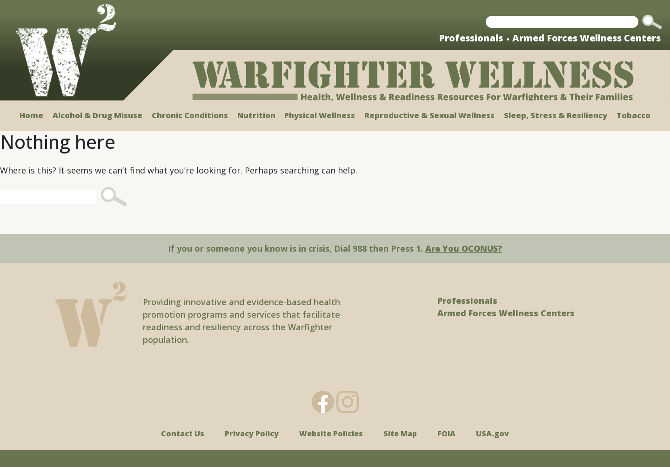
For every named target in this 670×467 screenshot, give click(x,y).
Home (31, 115)
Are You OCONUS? (463, 248)
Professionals (471, 38)
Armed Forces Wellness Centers (586, 38)
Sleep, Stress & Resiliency (555, 115)
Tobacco (633, 115)
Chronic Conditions (190, 115)
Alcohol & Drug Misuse (97, 115)
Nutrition (256, 115)
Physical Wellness (319, 115)
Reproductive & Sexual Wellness (429, 115)
